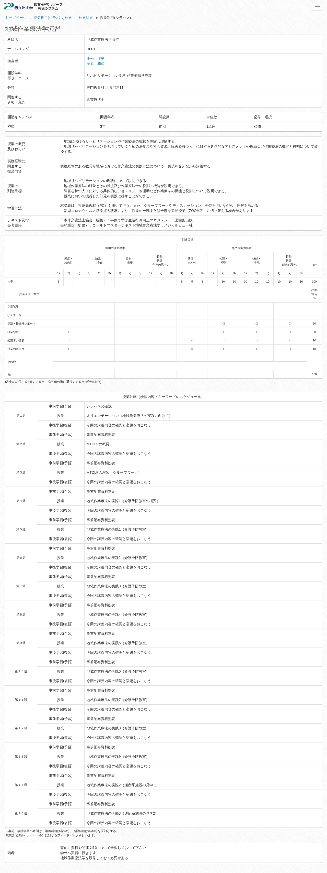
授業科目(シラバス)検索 (52, 18)
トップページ (16, 18)
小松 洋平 (95, 58)
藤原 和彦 (95, 63)
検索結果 (86, 18)
